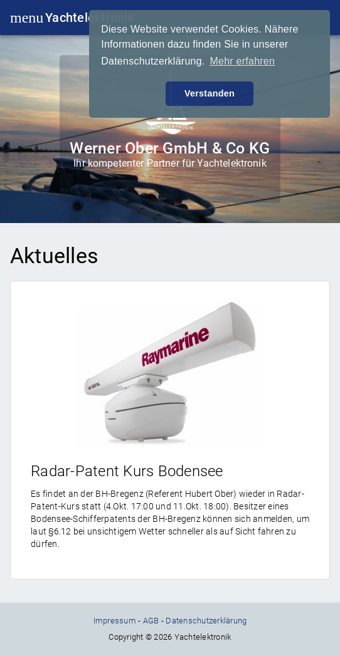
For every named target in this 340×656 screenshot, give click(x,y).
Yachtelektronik (89, 17)
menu (21, 17)
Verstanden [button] (209, 93)
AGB (151, 620)
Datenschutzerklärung (206, 620)
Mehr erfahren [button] (242, 61)
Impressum (114, 620)
